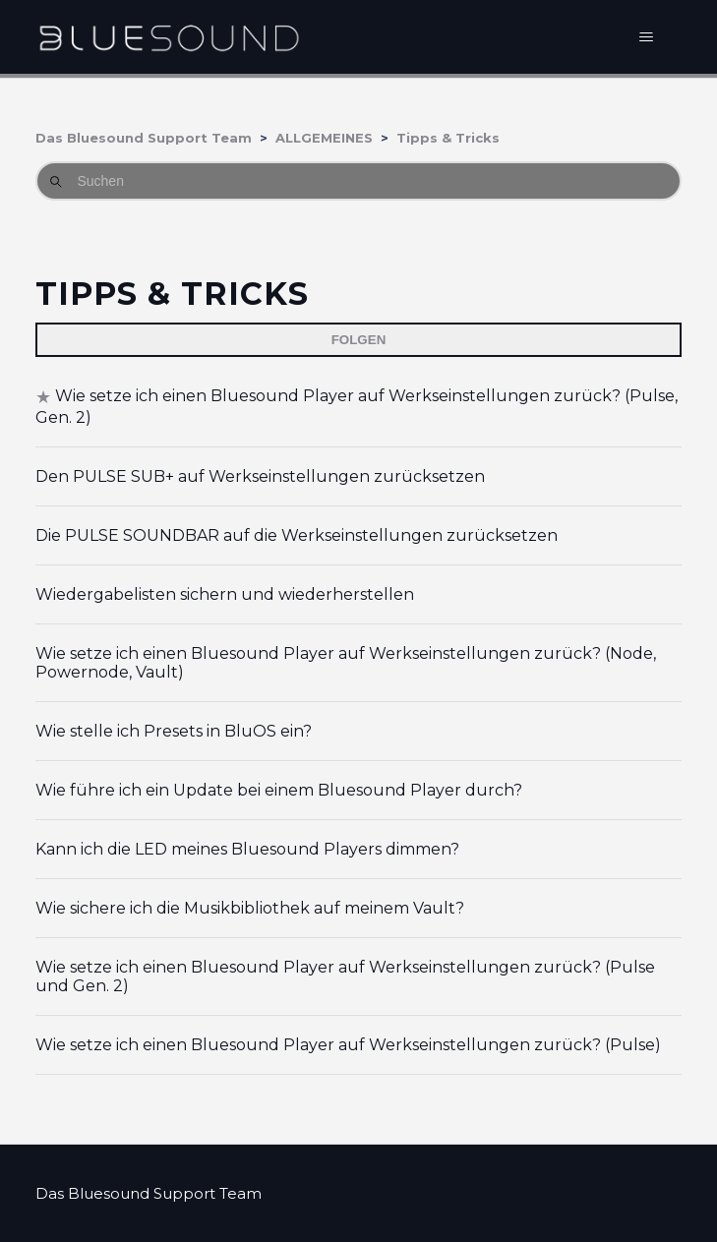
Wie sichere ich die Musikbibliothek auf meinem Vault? (249, 908)
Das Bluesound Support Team (143, 138)
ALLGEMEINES (324, 138)
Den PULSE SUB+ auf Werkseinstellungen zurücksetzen (260, 476)
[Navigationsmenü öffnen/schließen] (647, 37)
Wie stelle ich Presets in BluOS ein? (173, 731)
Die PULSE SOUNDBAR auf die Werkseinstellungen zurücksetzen (296, 535)
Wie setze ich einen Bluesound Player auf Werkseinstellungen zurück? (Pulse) (348, 1044)
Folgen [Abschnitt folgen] (359, 339)
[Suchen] (358, 181)
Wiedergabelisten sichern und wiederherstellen (224, 594)
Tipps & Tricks (448, 138)
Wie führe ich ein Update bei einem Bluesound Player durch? (278, 790)
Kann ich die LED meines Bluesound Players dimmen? (247, 849)
